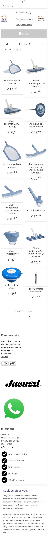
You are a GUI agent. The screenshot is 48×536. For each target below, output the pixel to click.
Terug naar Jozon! (24, 25)
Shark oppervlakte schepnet (12, 166)
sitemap (19, 527)
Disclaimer (6, 353)
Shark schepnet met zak (12, 82)
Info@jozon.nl (7, 447)
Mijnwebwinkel (25, 531)
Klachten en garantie (10, 344)
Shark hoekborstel (35, 210)
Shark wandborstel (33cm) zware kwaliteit (12, 209)
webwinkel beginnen (32, 527)
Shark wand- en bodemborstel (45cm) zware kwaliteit (36, 168)
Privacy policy (7, 350)
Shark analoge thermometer (36, 125)
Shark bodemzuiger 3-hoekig (12, 124)
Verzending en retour (10, 341)
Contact (4, 356)
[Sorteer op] (24, 44)
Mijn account (23, 12)
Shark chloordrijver (12, 252)
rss (24, 527)
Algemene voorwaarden (11, 347)
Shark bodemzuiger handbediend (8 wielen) (36, 252)
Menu (24, 33)
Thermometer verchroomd (36, 290)
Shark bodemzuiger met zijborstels (36, 83)
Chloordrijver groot (12, 287)
